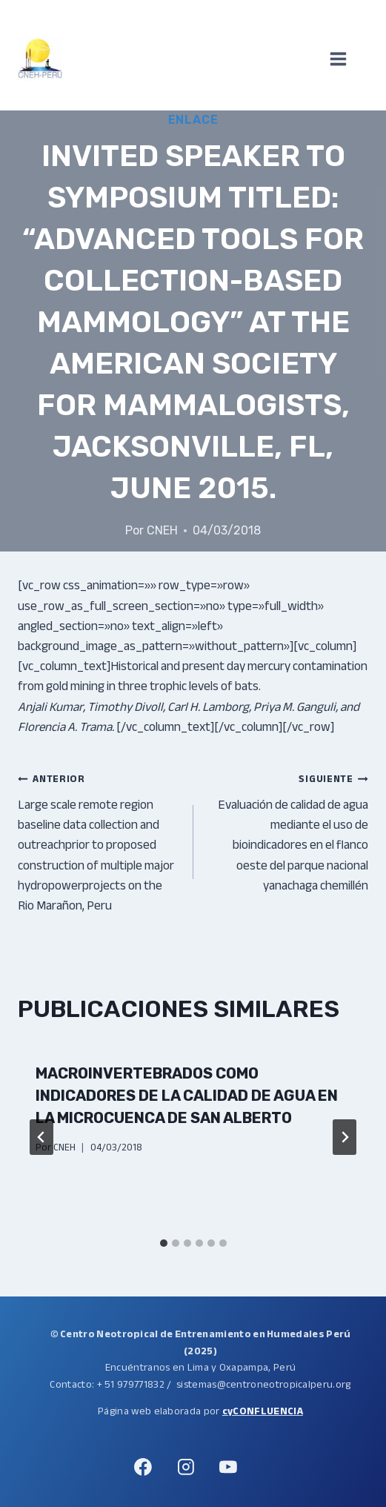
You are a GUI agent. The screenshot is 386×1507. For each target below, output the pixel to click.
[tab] (163, 1243)
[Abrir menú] (345, 59)
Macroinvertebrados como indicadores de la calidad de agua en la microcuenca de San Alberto (187, 1095)
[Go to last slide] (41, 1137)
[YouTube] (228, 1467)
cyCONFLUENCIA (262, 1411)
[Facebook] (144, 1467)
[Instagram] (186, 1467)
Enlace (193, 120)
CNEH (162, 530)
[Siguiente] (344, 1137)
